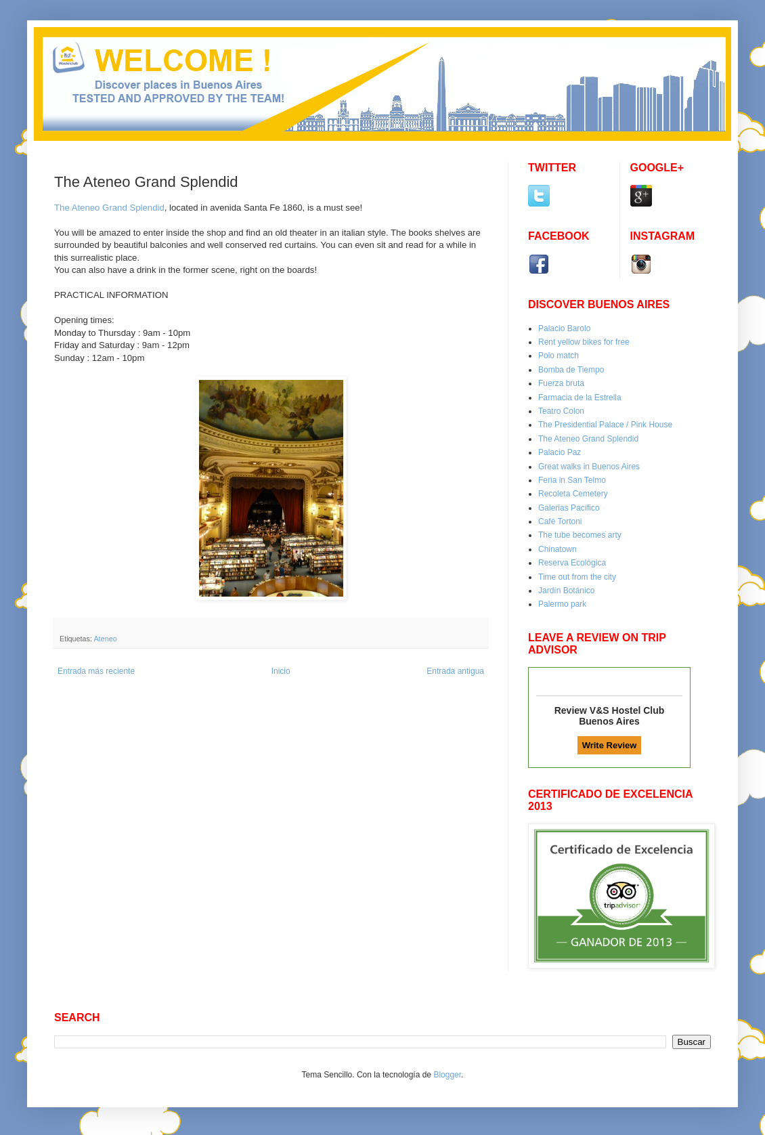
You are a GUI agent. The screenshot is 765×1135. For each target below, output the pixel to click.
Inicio (280, 671)
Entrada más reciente (96, 671)
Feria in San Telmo (572, 480)
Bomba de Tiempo (571, 369)
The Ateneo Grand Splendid (588, 439)
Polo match (558, 355)
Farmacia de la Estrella (579, 397)
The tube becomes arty (579, 535)
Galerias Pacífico (569, 508)
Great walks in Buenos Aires (589, 466)
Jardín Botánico (566, 590)
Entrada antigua (455, 671)
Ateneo (104, 639)
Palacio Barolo (564, 328)
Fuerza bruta (561, 383)
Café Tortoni (560, 521)
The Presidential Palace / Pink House (605, 424)
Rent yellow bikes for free (584, 342)
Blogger (447, 1074)
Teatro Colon (561, 411)
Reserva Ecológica (572, 563)
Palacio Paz (559, 452)
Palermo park (562, 604)
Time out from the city (577, 577)
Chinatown (557, 549)
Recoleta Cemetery (573, 493)
